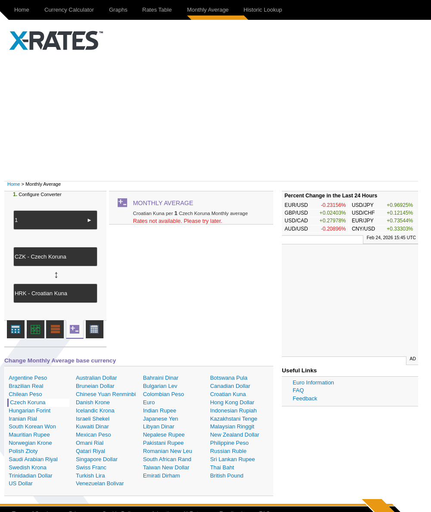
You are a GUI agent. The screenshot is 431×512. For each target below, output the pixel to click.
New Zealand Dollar (234, 434)
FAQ (298, 390)
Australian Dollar (96, 378)
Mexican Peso (93, 434)
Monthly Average (208, 9)
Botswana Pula (228, 378)
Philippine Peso (229, 443)
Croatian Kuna (228, 394)
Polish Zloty (23, 451)
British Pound (226, 475)
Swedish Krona (27, 467)
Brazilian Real (26, 386)
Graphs (118, 9)
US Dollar (21, 483)
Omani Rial (89, 443)
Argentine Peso (28, 378)
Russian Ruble (228, 451)
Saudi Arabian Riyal (33, 459)
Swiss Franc (91, 467)
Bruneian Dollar (95, 386)
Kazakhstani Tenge (233, 418)
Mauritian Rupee (29, 434)
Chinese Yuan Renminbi (106, 394)
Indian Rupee (159, 410)
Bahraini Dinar (160, 378)
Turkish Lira (90, 475)
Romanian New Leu (167, 451)
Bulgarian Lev (160, 386)
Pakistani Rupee (163, 443)
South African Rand (167, 459)
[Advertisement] (220, 116)
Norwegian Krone (30, 443)
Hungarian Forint (29, 410)
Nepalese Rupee (164, 434)
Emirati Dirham (161, 475)
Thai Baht (222, 467)
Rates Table (157, 9)
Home (21, 9)
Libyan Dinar (159, 426)
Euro (149, 402)
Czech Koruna (27, 402)
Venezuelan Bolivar (100, 483)
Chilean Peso (25, 394)
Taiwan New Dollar (166, 467)
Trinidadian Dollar (30, 475)
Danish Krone (93, 402)
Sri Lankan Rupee (232, 459)
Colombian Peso (163, 394)
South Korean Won (32, 426)
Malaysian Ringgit (232, 426)
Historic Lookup (263, 9)
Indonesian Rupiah (233, 410)
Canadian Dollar (230, 386)
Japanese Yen (160, 418)
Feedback (305, 398)
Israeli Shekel (92, 418)
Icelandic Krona (95, 410)
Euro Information (313, 382)
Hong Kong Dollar (232, 402)
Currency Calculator (69, 9)
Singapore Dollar (97, 459)
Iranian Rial (23, 418)
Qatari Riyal (90, 451)
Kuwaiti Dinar (92, 426)
